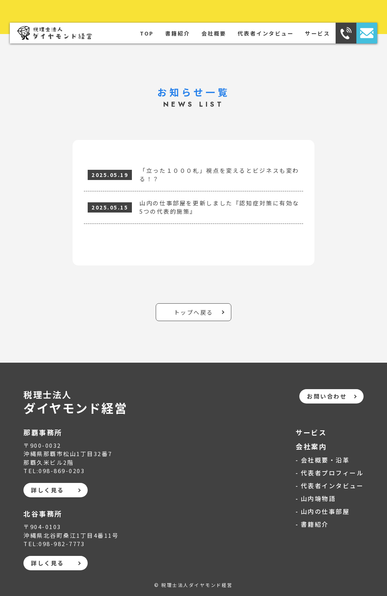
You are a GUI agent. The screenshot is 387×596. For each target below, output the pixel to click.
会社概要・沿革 (325, 459)
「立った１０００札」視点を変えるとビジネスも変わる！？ (219, 174)
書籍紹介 (177, 33)
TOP (147, 33)
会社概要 (213, 33)
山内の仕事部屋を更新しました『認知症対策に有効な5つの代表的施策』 (219, 207)
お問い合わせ (327, 396)
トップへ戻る (194, 312)
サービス (317, 33)
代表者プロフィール (332, 472)
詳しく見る (47, 490)
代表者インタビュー (266, 33)
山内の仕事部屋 (325, 511)
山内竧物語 (318, 498)
